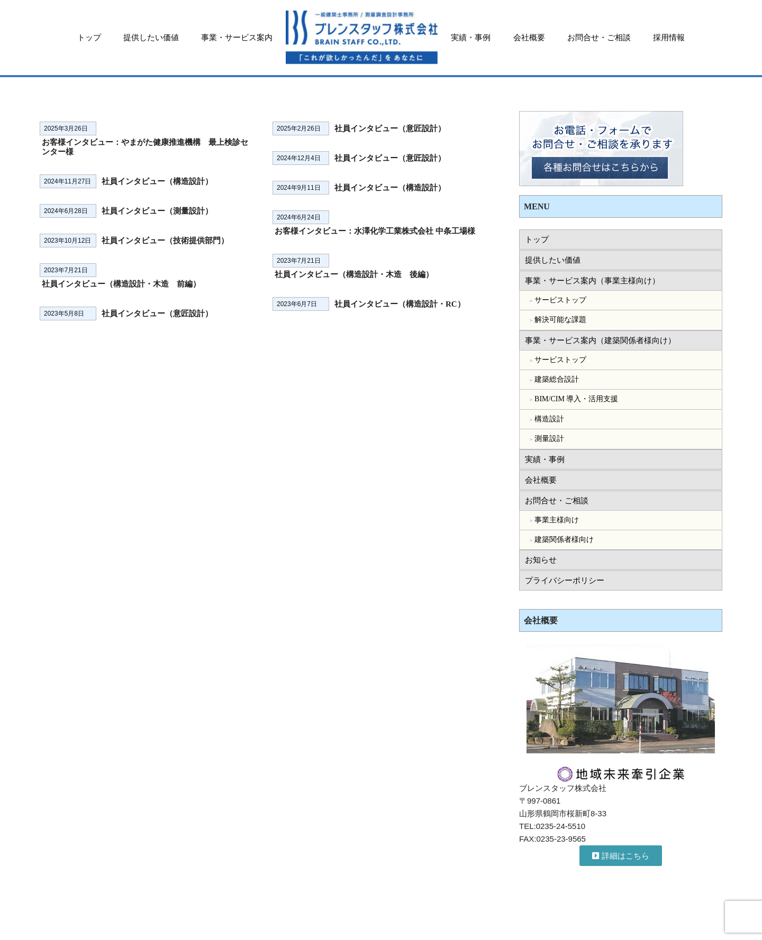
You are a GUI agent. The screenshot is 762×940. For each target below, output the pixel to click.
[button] (620, 855)
